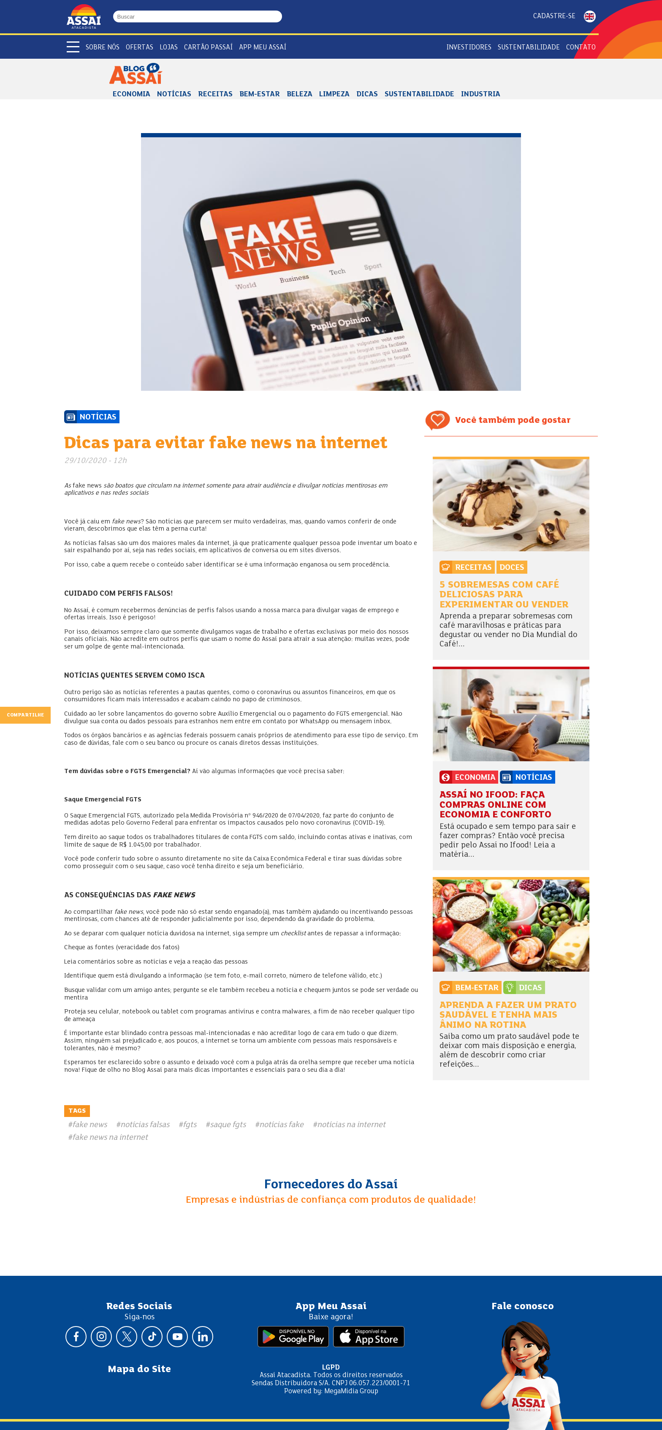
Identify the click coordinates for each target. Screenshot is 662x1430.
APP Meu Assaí (262, 47)
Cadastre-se (554, 16)
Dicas (367, 94)
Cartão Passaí (208, 47)
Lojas (169, 47)
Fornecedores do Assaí (331, 1185)
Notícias (174, 94)
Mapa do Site (139, 1370)
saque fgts (228, 1125)
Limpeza (334, 94)
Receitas (215, 94)
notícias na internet (351, 1125)
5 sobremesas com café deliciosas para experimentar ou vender (504, 595)
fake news (89, 1125)
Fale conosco (522, 1307)
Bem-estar (259, 94)
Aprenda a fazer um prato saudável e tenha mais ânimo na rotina (508, 1015)
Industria (480, 94)
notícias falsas (144, 1125)
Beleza (299, 94)
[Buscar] (278, 16)
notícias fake (281, 1125)
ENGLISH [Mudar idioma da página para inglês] (590, 16)
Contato (581, 47)
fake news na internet (110, 1137)
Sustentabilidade (419, 94)
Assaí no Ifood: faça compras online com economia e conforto (495, 805)
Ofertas (139, 47)
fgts (189, 1125)
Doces (511, 568)
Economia (131, 94)
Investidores (468, 47)
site (237, 858)
